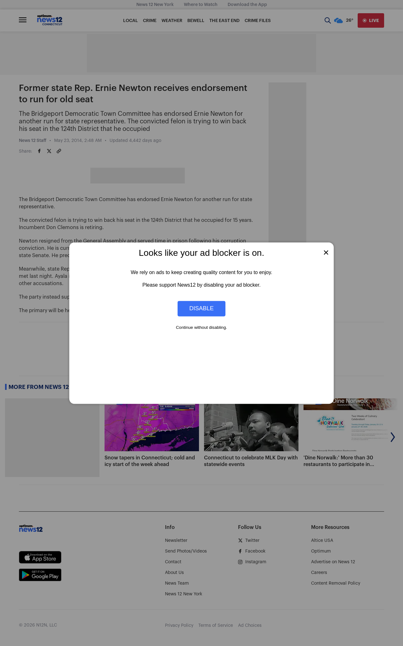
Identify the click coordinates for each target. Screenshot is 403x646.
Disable (201, 308)
